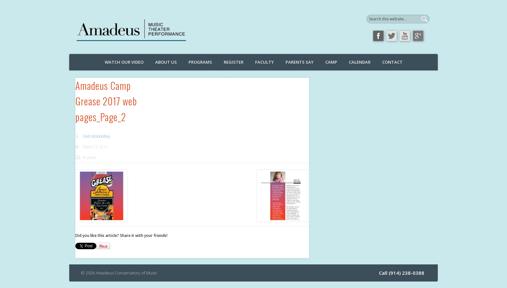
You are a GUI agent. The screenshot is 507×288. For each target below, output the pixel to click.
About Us (166, 62)
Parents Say (300, 62)
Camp (331, 62)
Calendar (360, 62)
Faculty (264, 62)
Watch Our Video (124, 62)
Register (233, 62)
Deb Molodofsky (96, 136)
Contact (392, 62)
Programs (200, 62)
